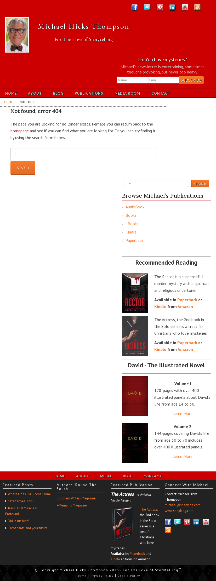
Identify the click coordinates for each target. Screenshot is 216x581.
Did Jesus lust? (18, 521)
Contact (153, 476)
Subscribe (191, 80)
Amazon (185, 306)
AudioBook (135, 206)
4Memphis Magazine (72, 505)
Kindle (131, 232)
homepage (19, 130)
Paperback (134, 240)
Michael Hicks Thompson (83, 26)
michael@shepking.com (183, 505)
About (82, 476)
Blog (128, 476)
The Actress (148, 509)
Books (131, 215)
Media (106, 476)
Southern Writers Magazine (76, 498)
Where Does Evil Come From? (29, 494)
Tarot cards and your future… (29, 528)
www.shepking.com (179, 511)
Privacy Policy (102, 576)
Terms (81, 576)
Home (59, 476)
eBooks (132, 223)
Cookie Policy (129, 576)
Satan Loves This (20, 501)
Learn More (182, 413)
